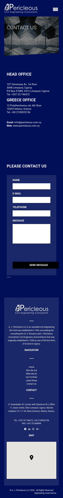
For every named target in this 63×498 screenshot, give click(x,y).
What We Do (31, 374)
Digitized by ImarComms (45, 493)
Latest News (31, 380)
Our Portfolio (31, 377)
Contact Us (31, 384)
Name (16, 180)
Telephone (20, 207)
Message (18, 220)
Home (31, 367)
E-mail (17, 193)
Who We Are (31, 370)
